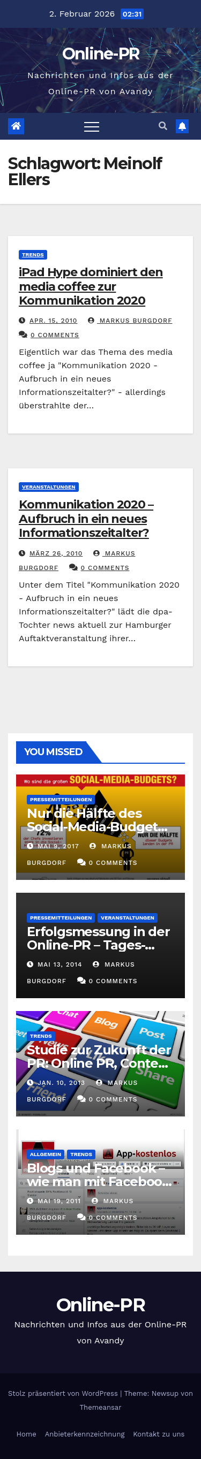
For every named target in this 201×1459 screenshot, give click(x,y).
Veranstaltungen (49, 487)
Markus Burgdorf (130, 320)
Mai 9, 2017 (58, 846)
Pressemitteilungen (61, 799)
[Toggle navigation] (91, 126)
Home (26, 1434)
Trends (33, 254)
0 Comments (55, 335)
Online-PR (100, 54)
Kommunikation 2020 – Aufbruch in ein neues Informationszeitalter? (86, 518)
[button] (163, 126)
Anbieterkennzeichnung (85, 1434)
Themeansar (101, 1407)
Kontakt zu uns (158, 1434)
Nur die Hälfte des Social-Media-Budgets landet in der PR (95, 827)
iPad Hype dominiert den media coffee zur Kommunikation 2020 (91, 286)
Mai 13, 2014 (60, 964)
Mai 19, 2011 (59, 1201)
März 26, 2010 (56, 553)
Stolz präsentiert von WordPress (64, 1393)
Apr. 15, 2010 (53, 320)
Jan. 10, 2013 (61, 1082)
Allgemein (45, 1154)
